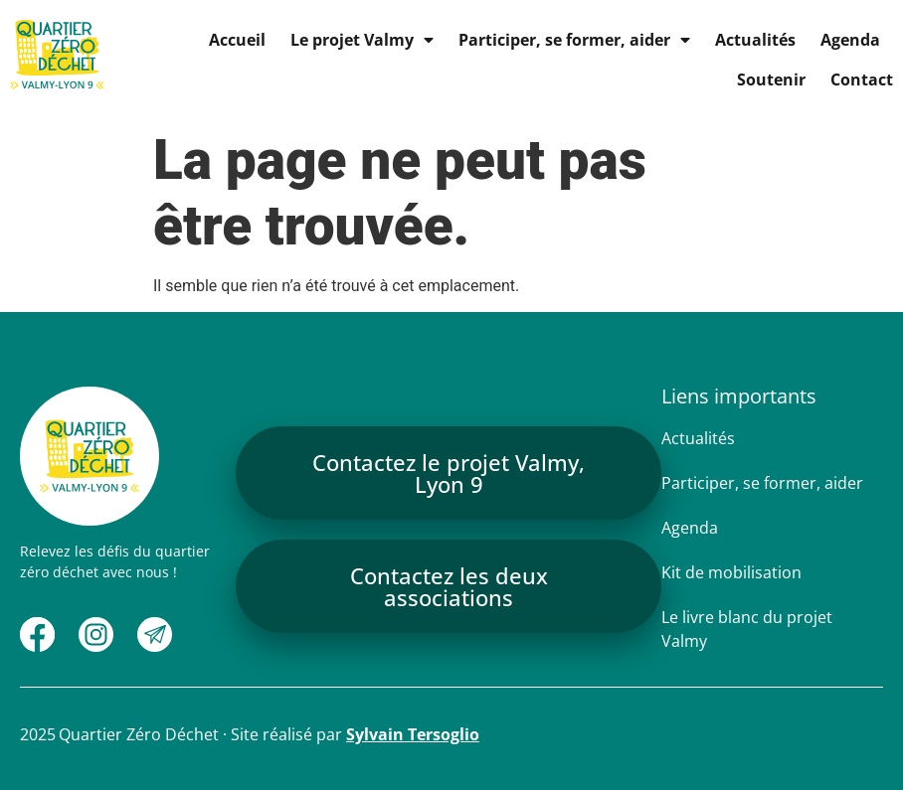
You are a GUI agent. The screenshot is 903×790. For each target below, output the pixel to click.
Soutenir (771, 79)
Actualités (755, 40)
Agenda (850, 40)
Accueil (237, 40)
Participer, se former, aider (574, 40)
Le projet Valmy (362, 40)
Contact (861, 79)
